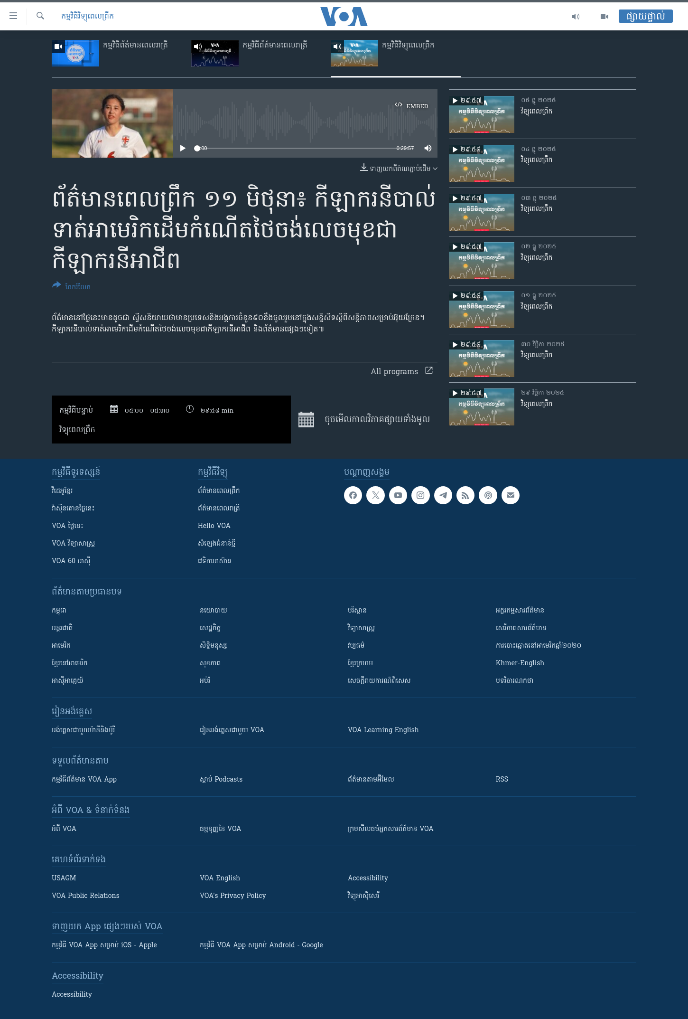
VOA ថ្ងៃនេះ (68, 526)
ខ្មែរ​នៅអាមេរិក (70, 664)
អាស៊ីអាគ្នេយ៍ (68, 681)
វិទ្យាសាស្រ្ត (361, 628)
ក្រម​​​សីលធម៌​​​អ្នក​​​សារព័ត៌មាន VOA (391, 829)
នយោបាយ (213, 611)
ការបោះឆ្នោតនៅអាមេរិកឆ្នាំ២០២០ (538, 646)
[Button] (71, 288)
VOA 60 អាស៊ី (71, 561)
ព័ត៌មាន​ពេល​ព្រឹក (219, 491)
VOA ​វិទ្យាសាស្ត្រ (73, 544)
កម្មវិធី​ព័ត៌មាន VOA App (84, 780)
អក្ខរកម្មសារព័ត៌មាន (520, 611)
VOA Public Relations (86, 896)
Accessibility (368, 879)
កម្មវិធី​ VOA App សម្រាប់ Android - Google (261, 946)
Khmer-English (520, 664)
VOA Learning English (383, 731)
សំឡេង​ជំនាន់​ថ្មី (216, 544)
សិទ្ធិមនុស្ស (213, 646)
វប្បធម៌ (356, 646)
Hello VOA (214, 526)
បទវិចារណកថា (514, 681)
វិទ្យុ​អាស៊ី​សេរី (363, 896)
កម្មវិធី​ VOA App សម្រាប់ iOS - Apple (104, 946)
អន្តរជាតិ (62, 628)
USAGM (64, 879)
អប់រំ (205, 681)
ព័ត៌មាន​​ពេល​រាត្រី (219, 509)
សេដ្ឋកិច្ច (210, 628)
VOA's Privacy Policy (233, 896)
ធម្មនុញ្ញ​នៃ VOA (221, 829)
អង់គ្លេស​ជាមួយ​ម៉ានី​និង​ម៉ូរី (83, 731)
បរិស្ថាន (357, 611)
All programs (402, 372)
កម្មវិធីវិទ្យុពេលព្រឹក (87, 16)
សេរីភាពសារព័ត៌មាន (521, 628)
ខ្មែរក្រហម (360, 664)
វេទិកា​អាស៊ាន (215, 561)
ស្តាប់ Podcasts (221, 780)
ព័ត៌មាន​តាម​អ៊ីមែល (371, 780)
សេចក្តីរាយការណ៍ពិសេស (379, 681)
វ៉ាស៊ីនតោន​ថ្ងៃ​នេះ (73, 509)
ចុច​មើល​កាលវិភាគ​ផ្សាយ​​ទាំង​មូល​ (364, 420)
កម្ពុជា (59, 611)
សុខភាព (210, 664)
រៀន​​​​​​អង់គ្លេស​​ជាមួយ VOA (232, 731)
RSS (502, 780)
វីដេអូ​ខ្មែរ (62, 491)
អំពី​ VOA (64, 829)
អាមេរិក (61, 646)
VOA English (220, 879)
